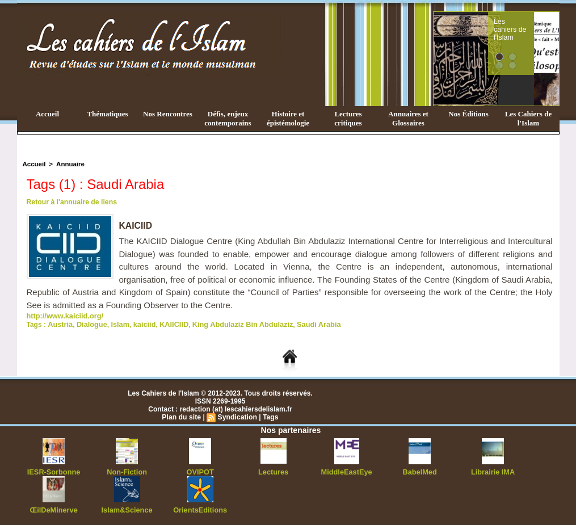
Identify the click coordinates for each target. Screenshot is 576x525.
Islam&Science (127, 508)
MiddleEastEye (346, 470)
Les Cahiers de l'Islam (528, 118)
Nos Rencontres (167, 114)
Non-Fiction (127, 470)
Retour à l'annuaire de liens (71, 202)
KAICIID (136, 225)
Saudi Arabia (304, 323)
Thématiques (107, 114)
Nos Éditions (468, 114)
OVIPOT (200, 470)
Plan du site (182, 416)
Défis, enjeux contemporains (227, 118)
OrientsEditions (200, 508)
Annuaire (68, 164)
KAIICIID (167, 323)
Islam (116, 323)
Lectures (273, 470)
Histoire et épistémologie (288, 118)
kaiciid (139, 323)
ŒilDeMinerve (53, 508)
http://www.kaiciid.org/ (63, 316)
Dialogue (89, 323)
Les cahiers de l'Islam (530, 24)
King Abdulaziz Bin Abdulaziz (231, 323)
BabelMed (419, 470)
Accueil (47, 114)
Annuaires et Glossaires (408, 118)
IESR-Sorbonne (54, 470)
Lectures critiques (347, 118)
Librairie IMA (493, 470)
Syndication (237, 416)
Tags (270, 416)
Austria (59, 323)
